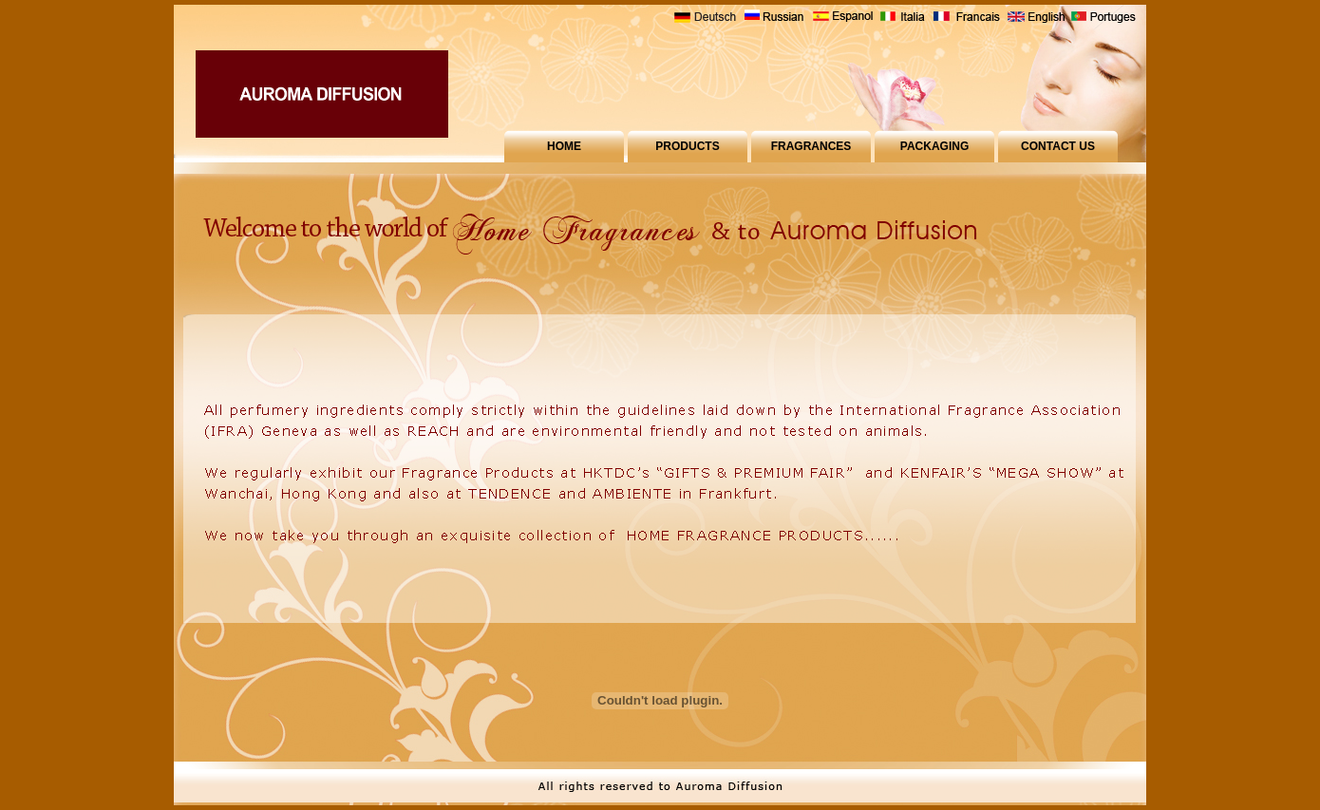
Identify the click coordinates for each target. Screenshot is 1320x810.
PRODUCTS (687, 146)
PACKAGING (934, 146)
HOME (564, 146)
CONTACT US (1058, 146)
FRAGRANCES (811, 146)
